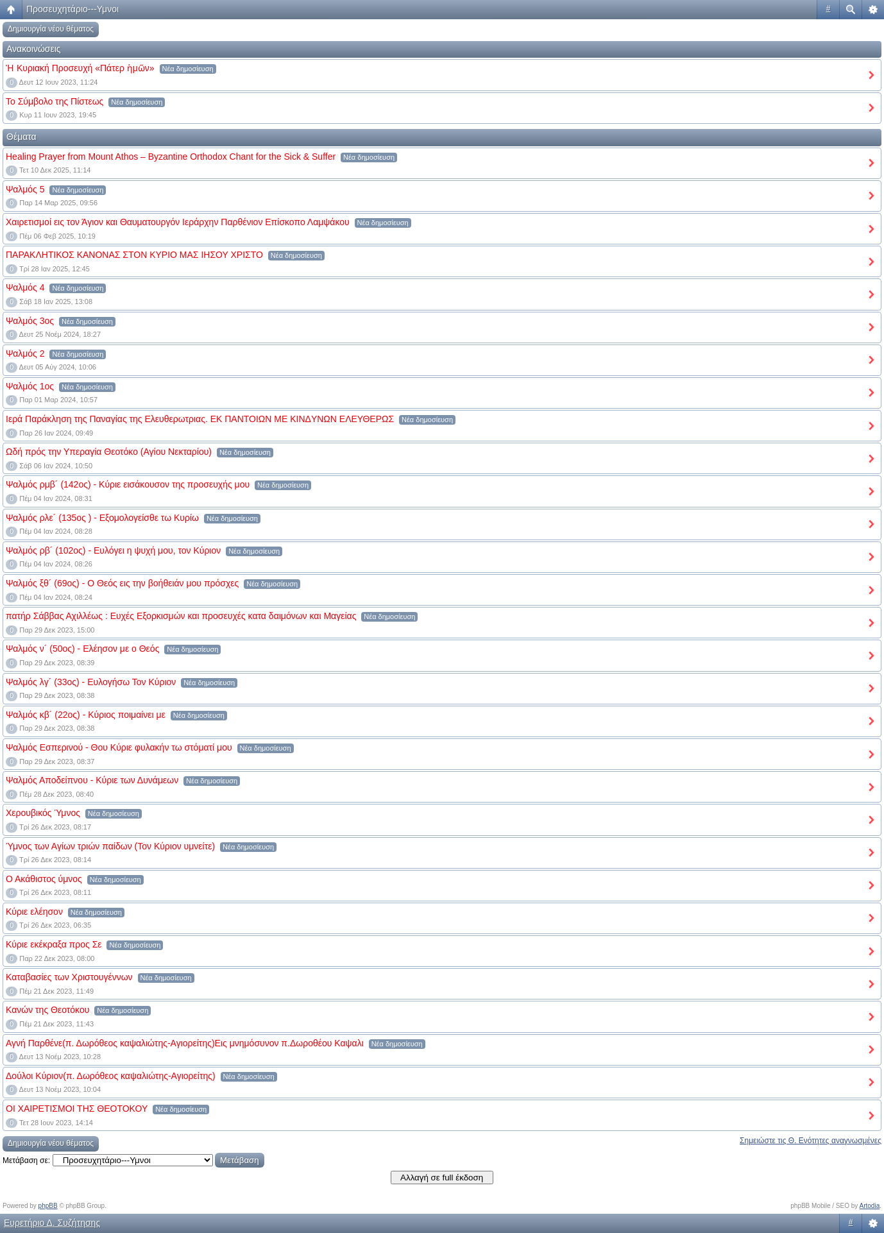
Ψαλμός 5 (25, 189)
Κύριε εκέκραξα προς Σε (54, 944)
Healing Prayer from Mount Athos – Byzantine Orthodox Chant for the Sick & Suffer (171, 156)
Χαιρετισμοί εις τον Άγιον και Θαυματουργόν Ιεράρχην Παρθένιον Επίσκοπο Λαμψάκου (178, 222)
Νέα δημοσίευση (188, 68)
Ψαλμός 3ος (30, 321)
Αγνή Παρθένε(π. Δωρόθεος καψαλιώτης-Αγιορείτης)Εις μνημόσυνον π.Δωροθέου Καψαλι (185, 1043)
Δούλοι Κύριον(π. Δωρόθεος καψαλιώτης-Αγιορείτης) (111, 1076)
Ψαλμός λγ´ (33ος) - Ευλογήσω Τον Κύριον (91, 682)
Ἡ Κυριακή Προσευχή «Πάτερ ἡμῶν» (80, 68)
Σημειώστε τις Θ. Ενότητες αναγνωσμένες (810, 1140)
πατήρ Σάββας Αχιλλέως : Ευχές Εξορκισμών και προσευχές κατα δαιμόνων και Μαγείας (181, 616)
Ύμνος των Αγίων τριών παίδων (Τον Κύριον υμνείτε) (110, 846)
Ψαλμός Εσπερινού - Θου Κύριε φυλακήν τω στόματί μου (119, 747)
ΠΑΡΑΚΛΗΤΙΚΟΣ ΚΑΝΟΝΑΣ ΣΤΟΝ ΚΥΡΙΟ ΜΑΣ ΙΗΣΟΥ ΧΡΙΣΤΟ (134, 255)
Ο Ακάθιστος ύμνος (44, 879)
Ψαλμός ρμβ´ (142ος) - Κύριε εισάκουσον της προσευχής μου (128, 484)
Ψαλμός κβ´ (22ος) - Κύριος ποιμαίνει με (86, 715)
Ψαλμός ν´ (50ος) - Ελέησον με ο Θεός (82, 648)
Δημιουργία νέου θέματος (51, 28)
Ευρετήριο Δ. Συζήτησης (52, 1223)
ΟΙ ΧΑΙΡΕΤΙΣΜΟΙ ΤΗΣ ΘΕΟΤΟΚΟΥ (77, 1108)
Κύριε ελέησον (34, 911)
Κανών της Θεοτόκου (47, 1010)
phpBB (48, 1205)
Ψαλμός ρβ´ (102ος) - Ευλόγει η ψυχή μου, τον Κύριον (113, 550)
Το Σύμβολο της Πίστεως (54, 101)
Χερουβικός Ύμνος (43, 813)
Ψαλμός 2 (25, 353)
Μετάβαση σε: (26, 1160)
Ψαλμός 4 (25, 287)
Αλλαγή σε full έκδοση (442, 1177)
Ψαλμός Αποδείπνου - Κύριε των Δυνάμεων (92, 780)
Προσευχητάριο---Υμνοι (72, 9)
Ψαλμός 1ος (30, 386)
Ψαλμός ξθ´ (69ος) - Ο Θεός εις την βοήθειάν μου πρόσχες (122, 583)
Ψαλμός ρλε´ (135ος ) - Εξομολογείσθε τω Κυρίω (102, 518)
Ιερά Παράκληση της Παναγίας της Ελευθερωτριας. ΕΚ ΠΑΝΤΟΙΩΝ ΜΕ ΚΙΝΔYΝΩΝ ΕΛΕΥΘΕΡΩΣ (200, 419)
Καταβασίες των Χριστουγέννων (69, 977)
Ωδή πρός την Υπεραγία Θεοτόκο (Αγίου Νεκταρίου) (109, 451)
